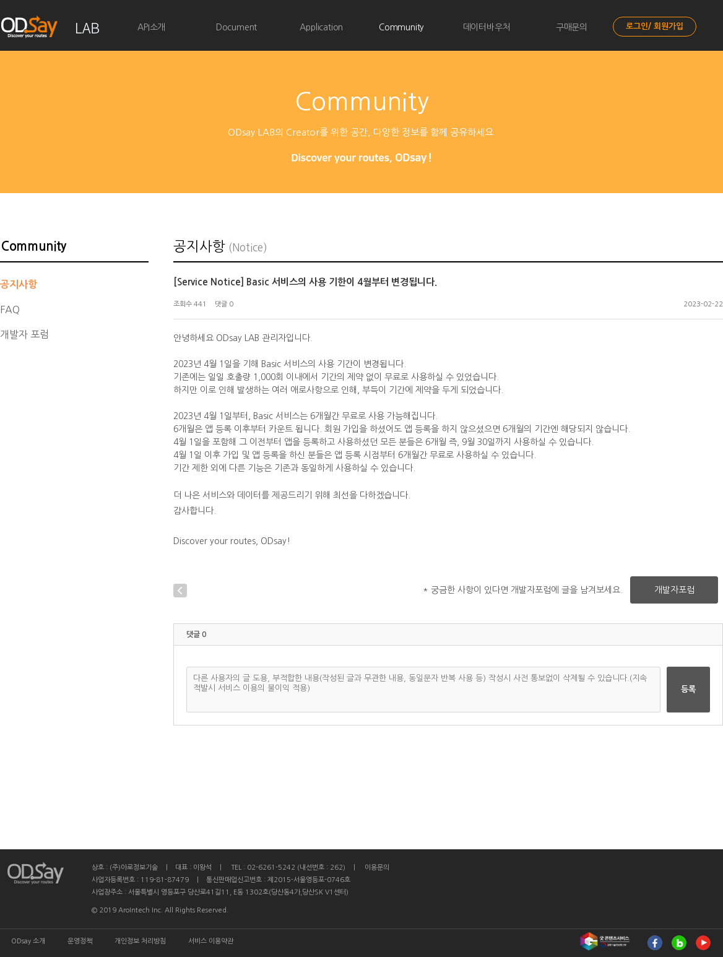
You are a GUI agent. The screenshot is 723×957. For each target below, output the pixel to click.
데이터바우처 (487, 27)
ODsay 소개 (28, 941)
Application (321, 27)
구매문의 (571, 27)
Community (401, 27)
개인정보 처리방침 (140, 941)
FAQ (10, 309)
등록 (688, 689)
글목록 (210, 590)
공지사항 (18, 284)
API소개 (151, 27)
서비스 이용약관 (210, 941)
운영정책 (79, 941)
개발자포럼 (674, 590)
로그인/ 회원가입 (654, 26)
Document (236, 27)
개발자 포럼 (24, 334)
